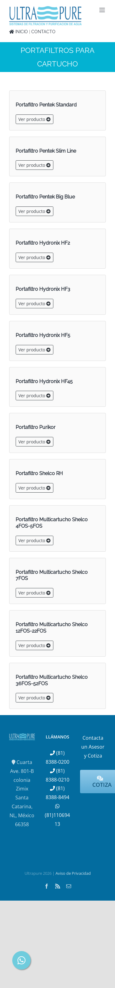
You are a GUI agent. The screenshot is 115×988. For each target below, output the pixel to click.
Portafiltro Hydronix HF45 (44, 381)
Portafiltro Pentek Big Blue (45, 197)
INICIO (18, 31)
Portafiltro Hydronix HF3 (43, 289)
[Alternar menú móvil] (102, 10)
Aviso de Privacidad (73, 873)
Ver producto (34, 119)
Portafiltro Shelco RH (39, 473)
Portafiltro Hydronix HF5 (43, 335)
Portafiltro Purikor (36, 427)
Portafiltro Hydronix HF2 (43, 243)
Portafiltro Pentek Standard (46, 105)
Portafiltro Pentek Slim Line (46, 151)
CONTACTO (43, 31)
